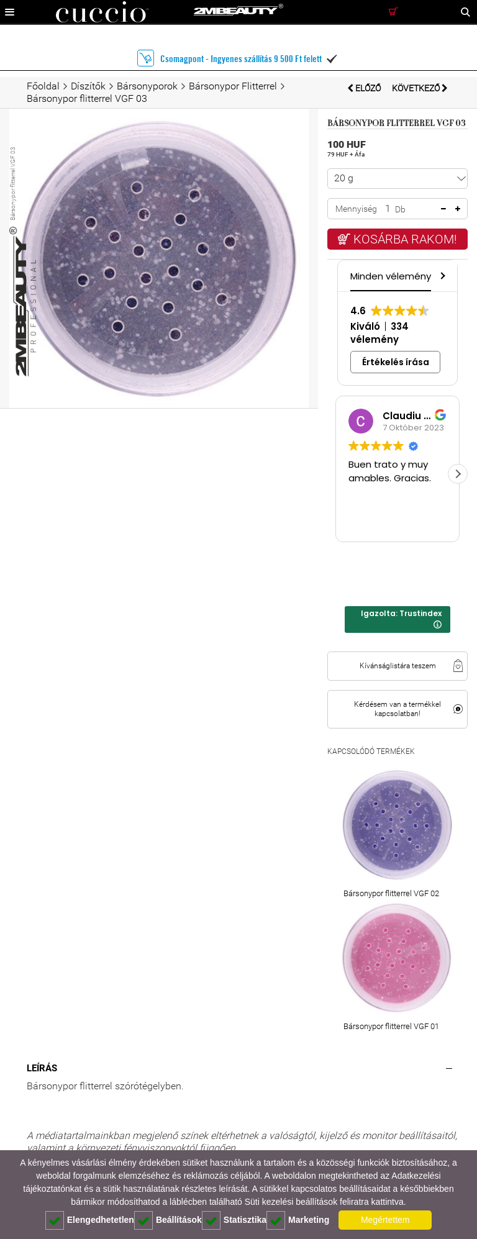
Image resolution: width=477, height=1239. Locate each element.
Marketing (297, 1220)
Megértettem (385, 1220)
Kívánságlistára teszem (398, 665)
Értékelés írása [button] (395, 362)
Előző (365, 88)
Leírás (42, 1068)
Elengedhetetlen (89, 1220)
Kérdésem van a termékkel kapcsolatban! (397, 709)
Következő (420, 88)
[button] (441, 275)
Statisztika (234, 1220)
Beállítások (168, 1220)
